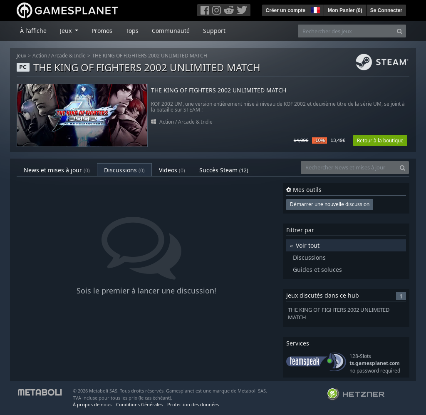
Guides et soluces (317, 269)
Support (214, 31)
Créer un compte (285, 10)
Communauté (171, 31)
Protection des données (193, 404)
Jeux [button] (66, 31)
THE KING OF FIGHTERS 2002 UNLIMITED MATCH (149, 55)
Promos (102, 31)
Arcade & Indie (68, 55)
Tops (132, 31)
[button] (314, 9)
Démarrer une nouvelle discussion (329, 204)
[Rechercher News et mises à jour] (348, 167)
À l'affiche (33, 31)
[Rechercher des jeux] (346, 31)
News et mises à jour (57, 170)
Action (39, 55)
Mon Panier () (345, 10)
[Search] (399, 31)
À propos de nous (92, 404)
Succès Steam (223, 170)
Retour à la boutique (380, 140)
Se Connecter (386, 10)
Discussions (124, 170)
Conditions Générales (139, 404)
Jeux (21, 55)
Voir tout (308, 245)
